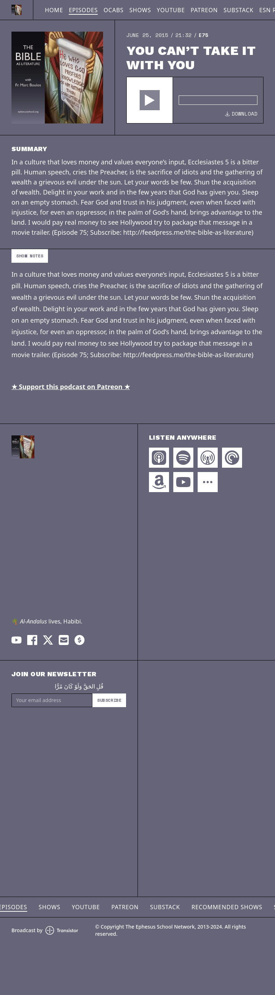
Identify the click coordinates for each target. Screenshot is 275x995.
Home (54, 10)
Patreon (204, 10)
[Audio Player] (195, 100)
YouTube (171, 10)
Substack (238, 10)
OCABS (113, 10)
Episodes (83, 10)
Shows (140, 10)
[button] (150, 100)
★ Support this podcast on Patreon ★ (70, 386)
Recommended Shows (227, 907)
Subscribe (109, 700)
